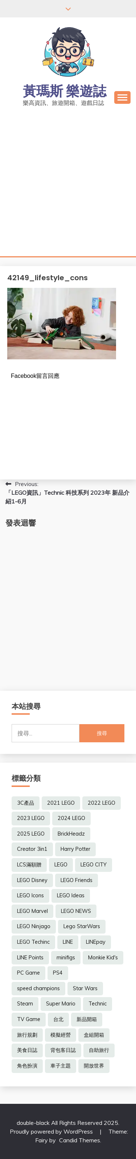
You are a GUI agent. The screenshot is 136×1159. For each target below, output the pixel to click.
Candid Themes (79, 1140)
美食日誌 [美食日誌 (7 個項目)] (27, 1050)
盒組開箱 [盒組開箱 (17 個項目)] (94, 1035)
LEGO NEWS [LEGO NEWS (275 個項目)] (76, 911)
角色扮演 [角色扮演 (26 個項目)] (27, 1065)
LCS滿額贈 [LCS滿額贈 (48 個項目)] (29, 864)
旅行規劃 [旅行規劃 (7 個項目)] (27, 1035)
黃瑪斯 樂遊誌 (64, 91)
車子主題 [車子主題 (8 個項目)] (60, 1065)
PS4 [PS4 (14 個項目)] (58, 973)
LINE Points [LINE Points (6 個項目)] (30, 957)
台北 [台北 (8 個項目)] (58, 1019)
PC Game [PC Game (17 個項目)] (28, 973)
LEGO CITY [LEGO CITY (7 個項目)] (94, 864)
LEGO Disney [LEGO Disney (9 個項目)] (32, 880)
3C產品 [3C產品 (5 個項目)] (25, 803)
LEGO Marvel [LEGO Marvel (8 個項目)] (32, 911)
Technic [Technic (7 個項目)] (97, 1003)
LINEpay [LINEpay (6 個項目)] (96, 942)
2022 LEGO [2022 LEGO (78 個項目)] (101, 803)
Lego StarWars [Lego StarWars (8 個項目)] (81, 926)
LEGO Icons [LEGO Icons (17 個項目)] (30, 895)
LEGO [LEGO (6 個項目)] (60, 864)
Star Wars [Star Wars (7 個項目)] (85, 988)
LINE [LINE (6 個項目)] (68, 942)
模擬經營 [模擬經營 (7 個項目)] (60, 1035)
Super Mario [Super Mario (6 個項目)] (60, 1003)
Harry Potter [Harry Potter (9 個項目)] (75, 849)
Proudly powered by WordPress (52, 1131)
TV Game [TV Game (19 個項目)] (28, 1019)
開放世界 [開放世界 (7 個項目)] (94, 1065)
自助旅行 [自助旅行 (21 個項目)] (99, 1050)
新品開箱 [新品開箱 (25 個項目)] (87, 1019)
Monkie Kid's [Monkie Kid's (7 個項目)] (103, 957)
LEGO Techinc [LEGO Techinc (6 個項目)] (33, 942)
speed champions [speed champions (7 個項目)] (38, 988)
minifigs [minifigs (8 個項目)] (66, 957)
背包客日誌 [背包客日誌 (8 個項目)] (63, 1050)
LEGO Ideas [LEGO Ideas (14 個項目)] (71, 895)
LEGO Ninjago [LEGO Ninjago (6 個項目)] (33, 926)
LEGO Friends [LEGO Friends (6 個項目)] (76, 880)
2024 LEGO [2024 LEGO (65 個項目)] (71, 818)
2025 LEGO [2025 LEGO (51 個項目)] (31, 834)
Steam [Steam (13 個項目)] (25, 1003)
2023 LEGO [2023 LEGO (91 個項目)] (31, 818)
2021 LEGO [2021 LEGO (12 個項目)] (61, 803)
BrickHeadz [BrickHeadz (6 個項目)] (71, 834)
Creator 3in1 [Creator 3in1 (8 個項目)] (32, 849)
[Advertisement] (68, 185)
